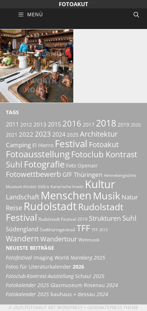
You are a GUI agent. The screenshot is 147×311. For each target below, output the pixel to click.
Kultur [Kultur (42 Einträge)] (100, 184)
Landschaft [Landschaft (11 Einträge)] (22, 196)
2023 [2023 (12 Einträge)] (43, 134)
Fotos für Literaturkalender (45, 267)
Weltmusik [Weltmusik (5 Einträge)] (88, 240)
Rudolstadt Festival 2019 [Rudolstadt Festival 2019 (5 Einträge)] (62, 219)
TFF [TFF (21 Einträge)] (83, 228)
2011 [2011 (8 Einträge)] (12, 124)
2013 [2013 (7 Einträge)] (39, 124)
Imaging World (55, 257)
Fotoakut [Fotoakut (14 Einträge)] (104, 144)
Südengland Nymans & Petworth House (37, 67)
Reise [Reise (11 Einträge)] (14, 207)
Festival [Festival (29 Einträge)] (71, 143)
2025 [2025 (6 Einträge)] (72, 134)
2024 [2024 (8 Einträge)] (58, 134)
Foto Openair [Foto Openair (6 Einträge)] (82, 165)
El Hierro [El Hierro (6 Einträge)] (42, 145)
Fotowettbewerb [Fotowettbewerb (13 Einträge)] (33, 174)
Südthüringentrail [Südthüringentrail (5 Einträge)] (57, 230)
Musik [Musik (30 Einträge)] (106, 195)
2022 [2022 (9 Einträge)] (26, 134)
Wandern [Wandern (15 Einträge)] (22, 238)
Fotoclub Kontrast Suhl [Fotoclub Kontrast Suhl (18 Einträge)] (71, 159)
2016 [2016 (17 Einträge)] (71, 123)
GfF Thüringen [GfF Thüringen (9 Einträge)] (82, 174)
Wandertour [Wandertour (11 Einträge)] (58, 238)
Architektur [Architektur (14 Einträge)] (99, 134)
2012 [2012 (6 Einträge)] (26, 124)
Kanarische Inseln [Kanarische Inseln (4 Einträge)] (66, 186)
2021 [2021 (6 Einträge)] (11, 134)
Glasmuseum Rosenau (62, 285)
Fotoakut (73, 4)
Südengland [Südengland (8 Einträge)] (22, 229)
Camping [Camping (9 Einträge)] (18, 145)
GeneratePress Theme (112, 307)
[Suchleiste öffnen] (136, 14)
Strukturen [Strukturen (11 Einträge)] (105, 218)
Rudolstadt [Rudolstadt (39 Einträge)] (50, 206)
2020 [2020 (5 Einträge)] (136, 125)
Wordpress (70, 307)
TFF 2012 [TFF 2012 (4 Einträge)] (99, 229)
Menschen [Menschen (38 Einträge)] (66, 195)
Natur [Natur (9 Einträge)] (130, 197)
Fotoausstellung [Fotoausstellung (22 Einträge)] (38, 154)
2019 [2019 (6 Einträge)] (123, 124)
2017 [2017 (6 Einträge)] (88, 124)
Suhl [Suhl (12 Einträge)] (129, 218)
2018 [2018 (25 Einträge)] (106, 123)
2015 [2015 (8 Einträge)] (54, 124)
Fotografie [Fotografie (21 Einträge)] (44, 164)
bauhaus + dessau (57, 294)
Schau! (55, 276)
